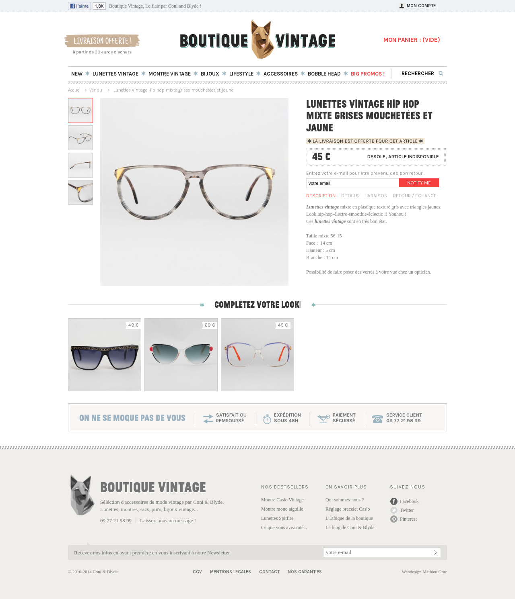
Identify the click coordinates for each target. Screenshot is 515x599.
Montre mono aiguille (282, 509)
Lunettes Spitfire (277, 518)
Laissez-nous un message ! (168, 520)
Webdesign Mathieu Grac (424, 571)
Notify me (419, 183)
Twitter (407, 510)
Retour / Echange (415, 195)
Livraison (376, 195)
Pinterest (408, 519)
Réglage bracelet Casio (347, 509)
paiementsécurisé (344, 417)
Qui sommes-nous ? (344, 500)
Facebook (409, 501)
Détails (350, 195)
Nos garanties (305, 571)
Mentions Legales (230, 571)
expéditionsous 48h (287, 417)
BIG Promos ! (368, 74)
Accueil (75, 90)
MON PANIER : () (411, 39)
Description (321, 195)
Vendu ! (97, 90)
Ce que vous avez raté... (284, 527)
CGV (197, 571)
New (76, 74)
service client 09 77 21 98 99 (404, 417)
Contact (269, 571)
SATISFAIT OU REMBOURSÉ (231, 417)
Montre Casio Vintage (282, 500)
